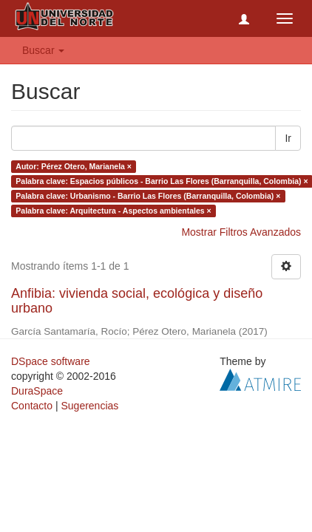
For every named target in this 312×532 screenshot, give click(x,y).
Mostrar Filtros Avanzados (241, 232)
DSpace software (50, 361)
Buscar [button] (43, 50)
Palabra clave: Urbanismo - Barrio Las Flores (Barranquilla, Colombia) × (148, 195)
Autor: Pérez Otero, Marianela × (74, 166)
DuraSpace (37, 391)
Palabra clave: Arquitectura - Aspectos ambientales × (113, 210)
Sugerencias (89, 406)
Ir (288, 138)
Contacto (31, 406)
